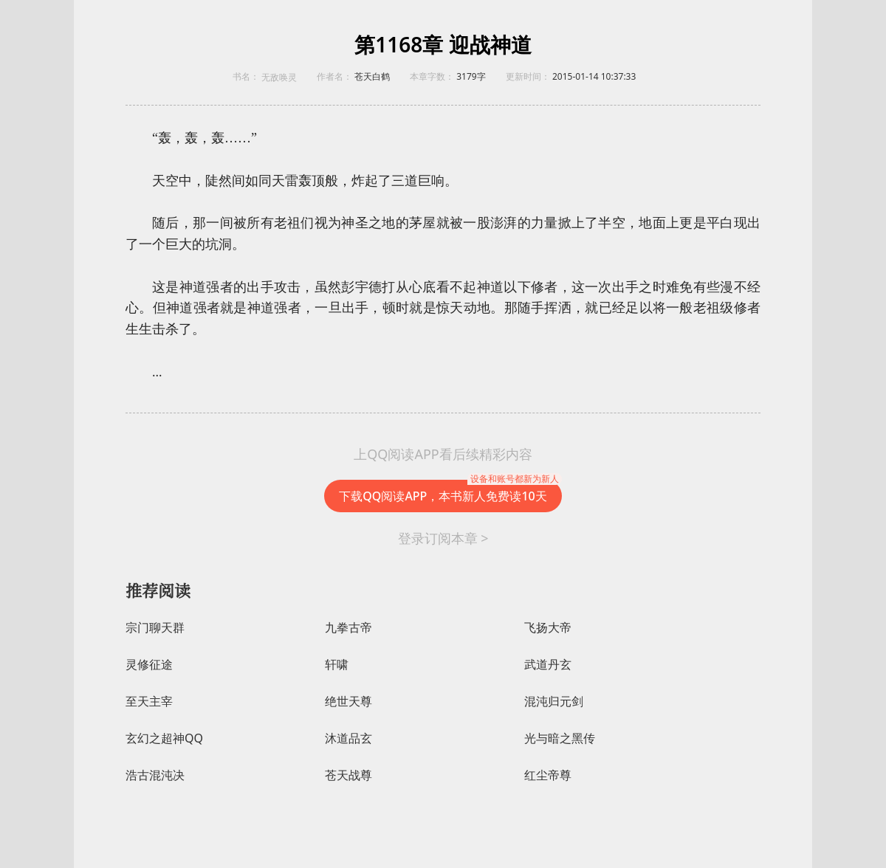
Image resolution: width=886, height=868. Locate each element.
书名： (246, 76)
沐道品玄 (348, 738)
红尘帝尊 (547, 775)
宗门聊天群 (155, 628)
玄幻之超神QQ (164, 738)
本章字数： (432, 76)
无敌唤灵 (279, 77)
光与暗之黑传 (559, 738)
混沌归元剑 (553, 702)
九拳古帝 (348, 628)
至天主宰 (149, 702)
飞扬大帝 (547, 628)
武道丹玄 (547, 665)
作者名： (334, 76)
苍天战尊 (348, 775)
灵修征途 (149, 665)
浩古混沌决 (155, 775)
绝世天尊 (348, 702)
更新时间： (528, 76)
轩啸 (336, 665)
